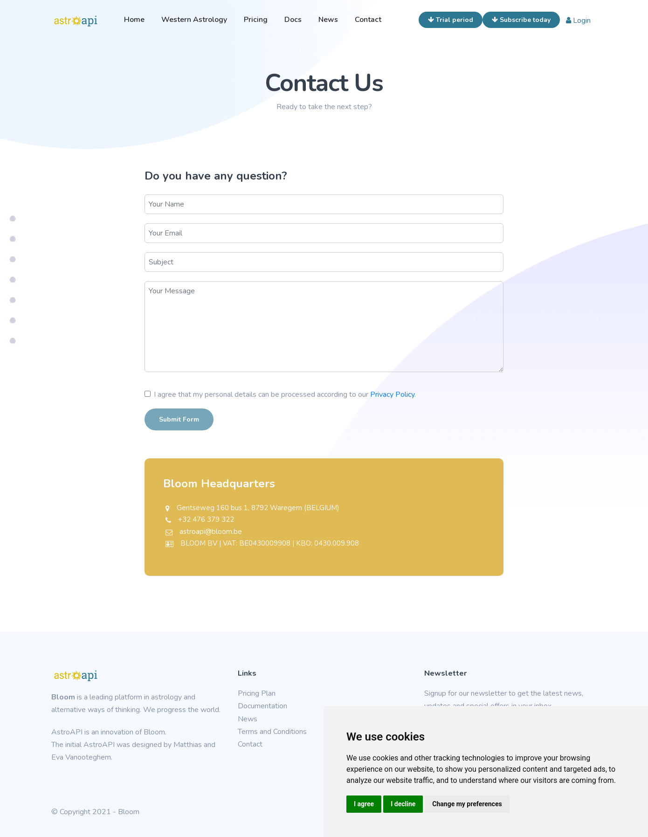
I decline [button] (403, 804)
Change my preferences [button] (467, 804)
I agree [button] (364, 804)
